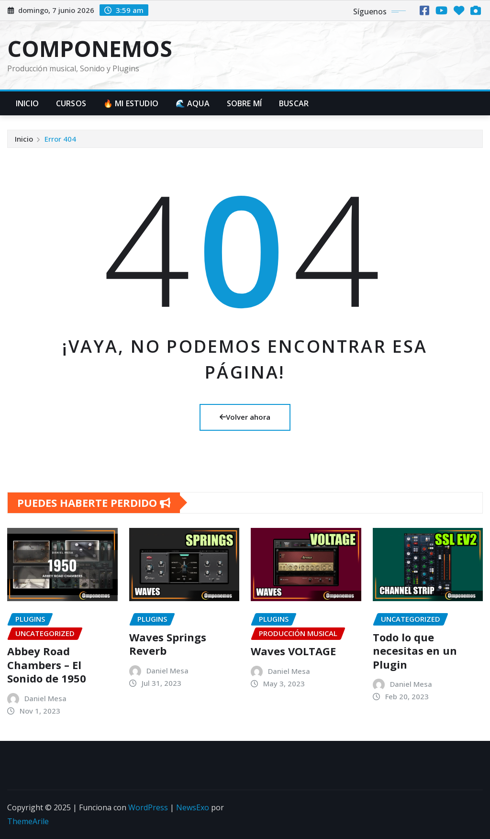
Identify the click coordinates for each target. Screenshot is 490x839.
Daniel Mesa (45, 698)
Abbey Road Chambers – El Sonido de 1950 (46, 664)
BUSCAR (294, 103)
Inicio (27, 103)
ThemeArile (28, 821)
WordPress (148, 807)
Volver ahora (245, 417)
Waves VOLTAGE (293, 651)
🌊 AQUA (193, 103)
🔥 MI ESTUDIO (130, 103)
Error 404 (60, 139)
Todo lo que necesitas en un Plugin (415, 650)
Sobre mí (244, 103)
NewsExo (192, 807)
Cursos (71, 103)
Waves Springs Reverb (167, 644)
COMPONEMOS (89, 48)
